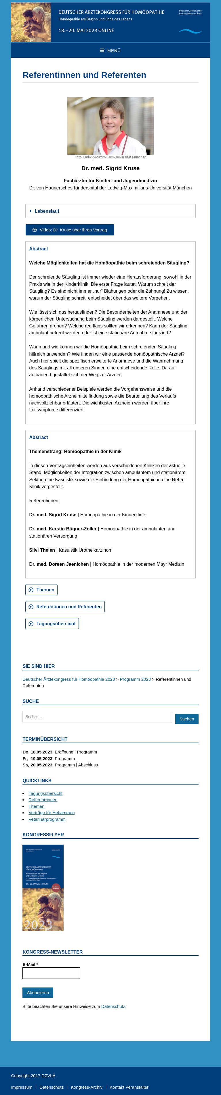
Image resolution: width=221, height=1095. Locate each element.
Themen (36, 806)
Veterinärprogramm (46, 819)
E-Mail (30, 964)
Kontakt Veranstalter (129, 1087)
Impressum (21, 1087)
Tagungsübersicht (45, 793)
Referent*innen (42, 799)
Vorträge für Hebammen (51, 812)
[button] (110, 211)
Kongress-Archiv (86, 1087)
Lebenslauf (47, 211)
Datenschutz (113, 1006)
